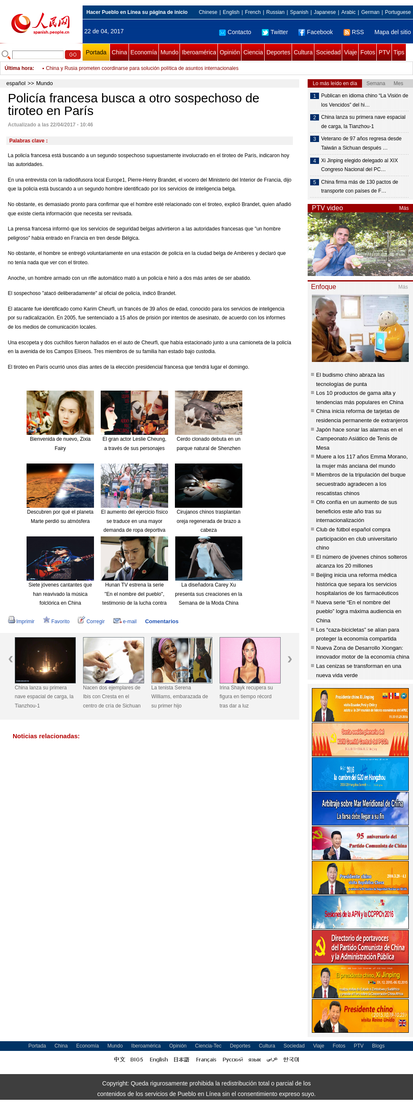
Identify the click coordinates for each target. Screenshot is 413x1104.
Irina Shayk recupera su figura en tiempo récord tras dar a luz (246, 697)
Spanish (299, 12)
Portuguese (398, 12)
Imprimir (21, 621)
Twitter (275, 32)
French (252, 12)
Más (404, 208)
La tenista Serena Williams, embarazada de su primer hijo (179, 697)
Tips (399, 52)
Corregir (91, 621)
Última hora (18, 68)
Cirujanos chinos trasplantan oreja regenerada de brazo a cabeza (208, 521)
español (16, 83)
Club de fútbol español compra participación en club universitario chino (356, 538)
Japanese (325, 12)
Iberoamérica (199, 52)
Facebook (315, 32)
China (119, 52)
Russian (275, 12)
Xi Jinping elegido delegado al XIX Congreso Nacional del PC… (359, 165)
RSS (353, 32)
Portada (96, 52)
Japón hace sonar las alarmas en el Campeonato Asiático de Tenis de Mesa (359, 438)
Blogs (378, 1046)
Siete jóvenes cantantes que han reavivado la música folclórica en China (60, 594)
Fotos (367, 52)
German (370, 12)
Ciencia (253, 52)
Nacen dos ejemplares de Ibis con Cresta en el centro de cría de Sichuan (112, 697)
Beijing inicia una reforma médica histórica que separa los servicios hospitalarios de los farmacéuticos (357, 584)
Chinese (208, 12)
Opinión (230, 52)
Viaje (350, 52)
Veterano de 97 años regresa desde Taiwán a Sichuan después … (361, 143)
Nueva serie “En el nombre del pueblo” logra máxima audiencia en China (358, 611)
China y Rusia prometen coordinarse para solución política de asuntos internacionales (142, 68)
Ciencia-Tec (208, 1046)
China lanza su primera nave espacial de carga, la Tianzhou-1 (44, 697)
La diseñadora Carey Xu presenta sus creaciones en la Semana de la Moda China (208, 594)
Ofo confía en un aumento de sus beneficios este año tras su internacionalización (356, 511)
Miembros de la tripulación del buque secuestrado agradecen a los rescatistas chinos (360, 484)
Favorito (56, 621)
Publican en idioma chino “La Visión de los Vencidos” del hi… (364, 100)
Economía (144, 52)
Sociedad (328, 52)
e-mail (125, 621)
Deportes (278, 52)
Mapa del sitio (393, 32)
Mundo (170, 52)
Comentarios (161, 621)
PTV (384, 52)
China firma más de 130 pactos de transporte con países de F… (359, 186)
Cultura (303, 52)
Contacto (235, 32)
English (231, 12)
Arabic (348, 12)
